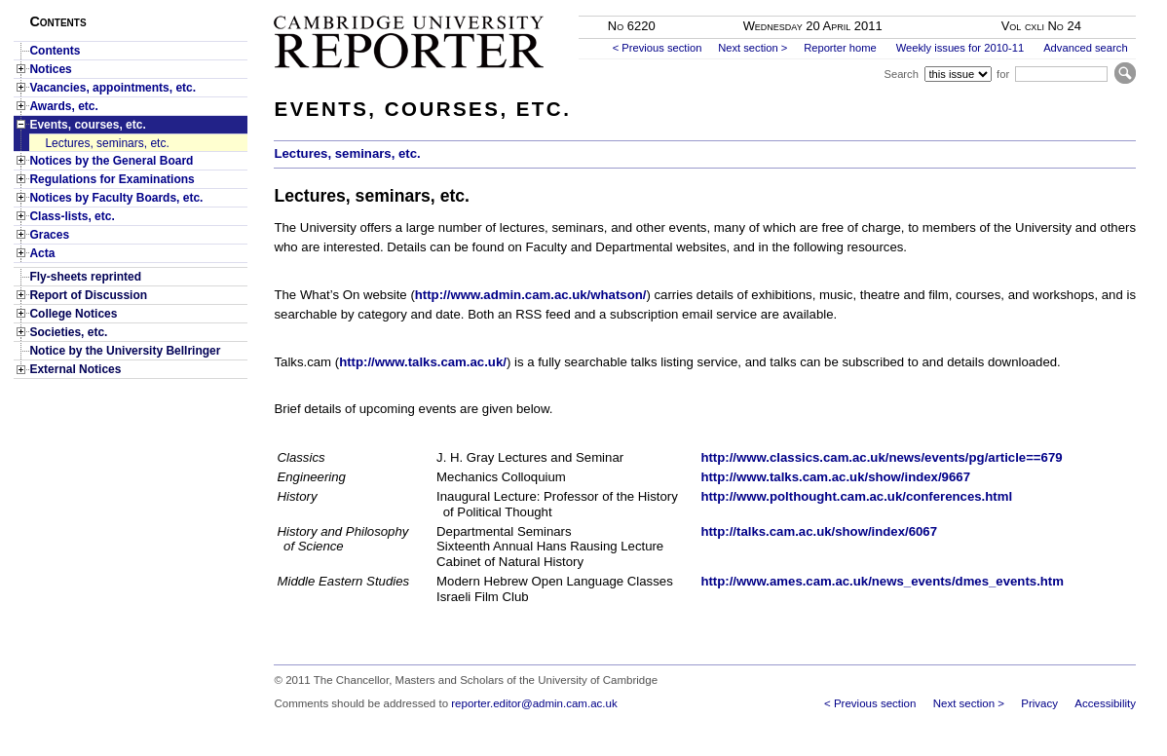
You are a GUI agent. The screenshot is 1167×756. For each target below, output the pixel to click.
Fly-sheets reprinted (85, 277)
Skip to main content (1084, 6)
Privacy (1039, 703)
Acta (42, 253)
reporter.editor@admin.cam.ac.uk (534, 703)
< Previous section (657, 48)
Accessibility (1105, 703)
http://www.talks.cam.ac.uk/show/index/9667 (835, 477)
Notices (50, 69)
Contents (54, 50)
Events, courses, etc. (87, 125)
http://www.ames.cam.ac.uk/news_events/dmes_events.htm (882, 581)
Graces (49, 235)
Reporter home (840, 48)
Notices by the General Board (111, 161)
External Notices (75, 369)
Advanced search (1085, 48)
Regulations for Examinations (111, 179)
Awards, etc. (63, 106)
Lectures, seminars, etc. (107, 143)
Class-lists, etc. (71, 216)
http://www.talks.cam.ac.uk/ (423, 362)
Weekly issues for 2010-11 (960, 48)
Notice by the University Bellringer (124, 351)
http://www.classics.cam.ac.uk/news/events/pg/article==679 (881, 457)
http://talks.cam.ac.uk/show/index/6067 (818, 531)
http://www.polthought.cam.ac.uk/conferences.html (856, 496)
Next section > (752, 48)
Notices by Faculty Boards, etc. (116, 198)
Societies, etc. (68, 332)
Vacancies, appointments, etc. (112, 87)
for (1003, 74)
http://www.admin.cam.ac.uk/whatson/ (531, 294)
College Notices (73, 314)
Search (901, 74)
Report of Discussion (88, 295)
